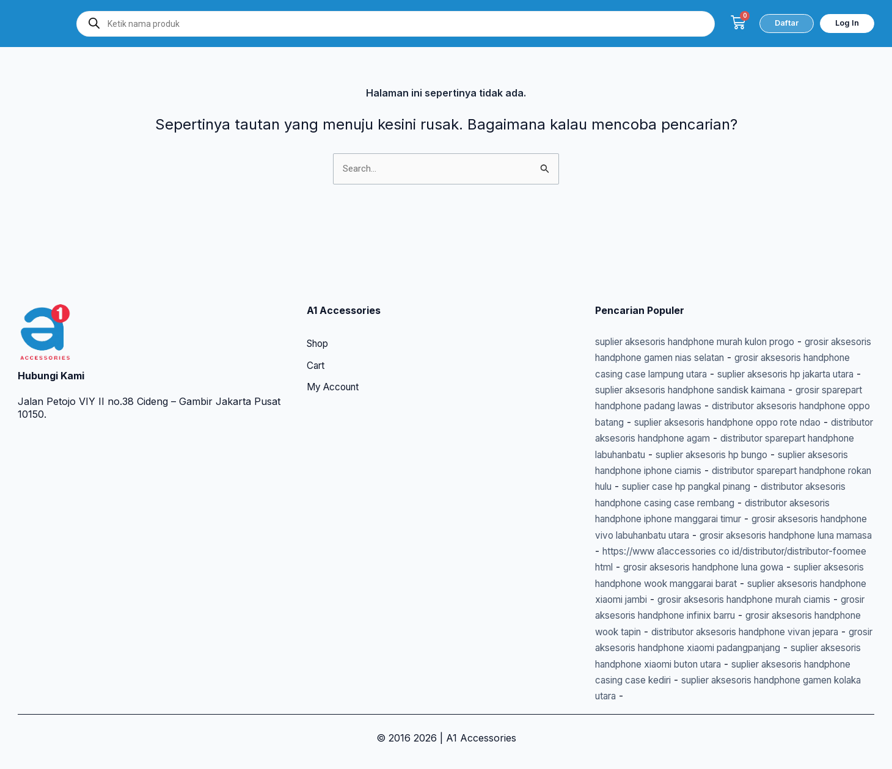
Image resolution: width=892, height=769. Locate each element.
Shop (319, 296)
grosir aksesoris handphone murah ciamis (726, 599)
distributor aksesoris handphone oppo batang (701, 374)
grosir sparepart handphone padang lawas (743, 357)
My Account (335, 340)
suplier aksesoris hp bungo (783, 422)
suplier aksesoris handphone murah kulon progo (709, 293)
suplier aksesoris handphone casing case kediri (739, 680)
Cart (316, 318)
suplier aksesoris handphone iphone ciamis (695, 438)
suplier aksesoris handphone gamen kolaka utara (709, 696)
